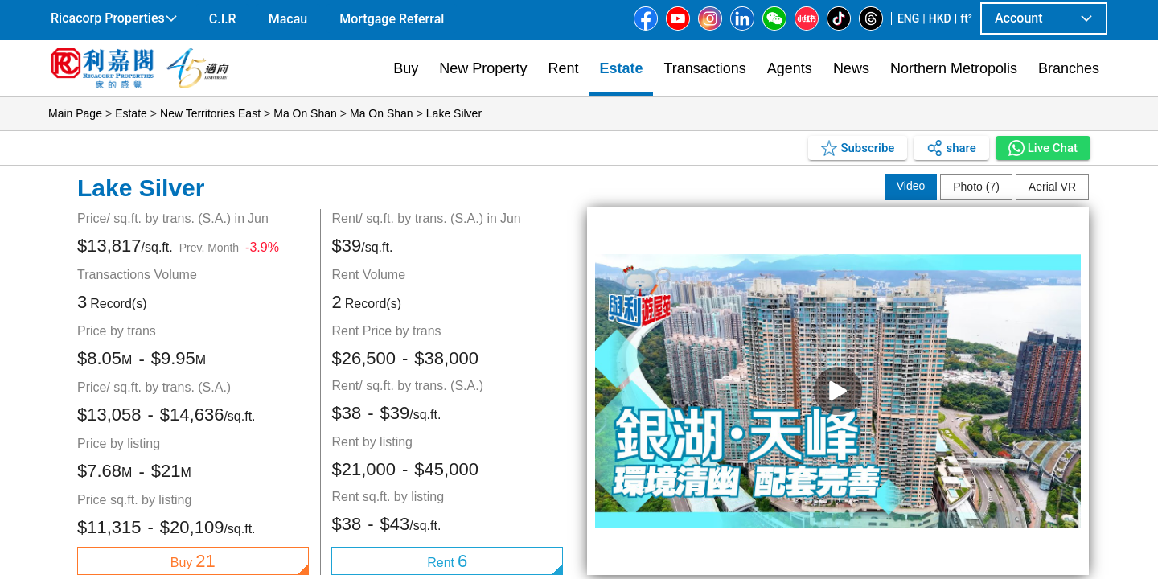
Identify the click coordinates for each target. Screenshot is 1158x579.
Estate (131, 113)
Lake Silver (454, 113)
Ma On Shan (305, 113)
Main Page (75, 113)
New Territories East (210, 113)
